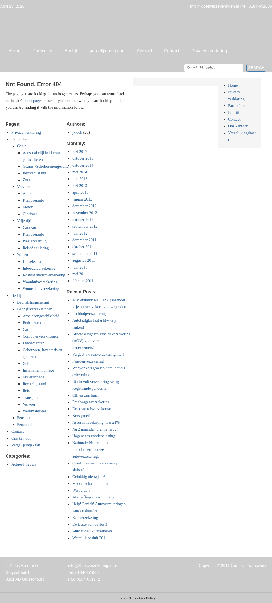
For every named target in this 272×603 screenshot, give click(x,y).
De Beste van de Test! (89, 524)
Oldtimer (30, 214)
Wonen (22, 255)
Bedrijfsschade (34, 323)
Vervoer (23, 187)
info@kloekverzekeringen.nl (92, 565)
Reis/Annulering (36, 248)
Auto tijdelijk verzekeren (92, 531)
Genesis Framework (248, 565)
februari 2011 (83, 281)
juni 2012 (79, 233)
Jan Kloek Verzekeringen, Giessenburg (136, 26)
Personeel (24, 425)
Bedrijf (71, 50)
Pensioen (24, 418)
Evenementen (33, 343)
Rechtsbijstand (34, 173)
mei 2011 (79, 274)
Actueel (144, 50)
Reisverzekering (85, 517)
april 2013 (80, 192)
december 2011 (84, 240)
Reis (26, 391)
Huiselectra (32, 261)
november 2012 (84, 213)
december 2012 (84, 206)
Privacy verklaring (209, 50)
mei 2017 (79, 152)
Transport (30, 397)
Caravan (29, 227)
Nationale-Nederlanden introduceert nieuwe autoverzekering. (90, 450)
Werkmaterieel (34, 411)
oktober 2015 (82, 158)
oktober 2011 (82, 247)
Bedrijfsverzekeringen (34, 309)
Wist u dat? (81, 490)
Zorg (26, 180)
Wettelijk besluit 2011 (89, 538)
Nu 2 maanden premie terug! (95, 429)
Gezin (21, 146)
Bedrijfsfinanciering (33, 302)
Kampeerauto (33, 200)
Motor (28, 207)
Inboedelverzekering (39, 268)
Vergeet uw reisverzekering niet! (98, 354)
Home (14, 50)
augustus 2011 (83, 260)
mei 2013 (79, 186)
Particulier (43, 50)
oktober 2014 (82, 165)
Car (25, 329)
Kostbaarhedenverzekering (44, 275)
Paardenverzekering (88, 361)
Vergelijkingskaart (107, 50)
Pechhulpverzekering (89, 314)
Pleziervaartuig (35, 241)
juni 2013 (79, 179)
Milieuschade (33, 377)
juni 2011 (79, 267)
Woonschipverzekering (41, 289)
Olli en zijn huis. (85, 395)
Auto (27, 193)
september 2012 (84, 226)
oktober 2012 (82, 220)
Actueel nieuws (23, 464)
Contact (171, 50)
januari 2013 (82, 199)
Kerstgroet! (81, 416)
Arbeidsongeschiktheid (41, 316)
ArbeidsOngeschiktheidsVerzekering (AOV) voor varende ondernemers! (101, 341)
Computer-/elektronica (40, 336)
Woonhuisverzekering (40, 282)
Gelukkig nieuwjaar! (88, 477)
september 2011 (84, 254)
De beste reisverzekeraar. (92, 409)
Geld (26, 363)
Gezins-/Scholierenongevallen (47, 166)
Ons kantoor (21, 438)
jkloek (77, 132)
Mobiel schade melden (90, 483)
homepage (32, 101)
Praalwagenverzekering (90, 402)
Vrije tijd (24, 221)
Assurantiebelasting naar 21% (96, 422)
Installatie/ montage (38, 370)
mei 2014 (79, 172)
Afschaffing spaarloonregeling (96, 497)
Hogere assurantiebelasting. (94, 436)
